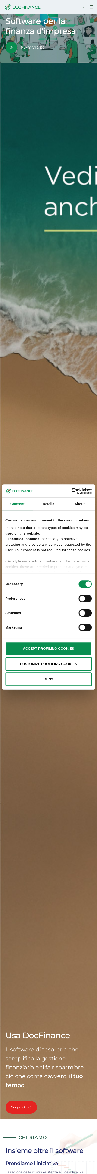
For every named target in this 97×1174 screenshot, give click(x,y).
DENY (48, 679)
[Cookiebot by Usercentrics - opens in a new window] (71, 491)
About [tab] (80, 504)
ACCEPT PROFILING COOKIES (48, 648)
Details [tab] (48, 504)
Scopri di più (21, 1107)
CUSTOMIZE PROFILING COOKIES (48, 664)
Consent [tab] (17, 504)
